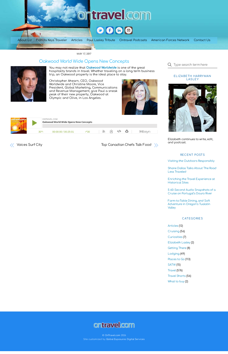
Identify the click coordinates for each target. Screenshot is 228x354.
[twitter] (100, 30)
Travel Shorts (177, 276)
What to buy (176, 281)
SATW (172, 264)
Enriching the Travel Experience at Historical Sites (191, 181)
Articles (76, 40)
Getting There (177, 248)
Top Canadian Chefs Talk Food (126, 145)
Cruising (173, 231)
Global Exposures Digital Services (125, 339)
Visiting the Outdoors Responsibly (191, 161)
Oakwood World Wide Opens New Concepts (84, 61)
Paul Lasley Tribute (101, 40)
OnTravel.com (112, 335)
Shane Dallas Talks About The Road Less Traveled (192, 170)
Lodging (173, 253)
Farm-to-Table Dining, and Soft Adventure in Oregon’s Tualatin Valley (189, 204)
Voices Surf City (29, 145)
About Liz (25, 40)
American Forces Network (170, 40)
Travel (172, 270)
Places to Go (176, 259)
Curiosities (175, 237)
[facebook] (110, 30)
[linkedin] (119, 30)
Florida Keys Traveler (51, 40)
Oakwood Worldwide (101, 67)
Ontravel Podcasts (133, 40)
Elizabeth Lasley (179, 242)
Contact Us (202, 40)
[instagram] (129, 30)
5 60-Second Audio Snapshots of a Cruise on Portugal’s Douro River (192, 191)
